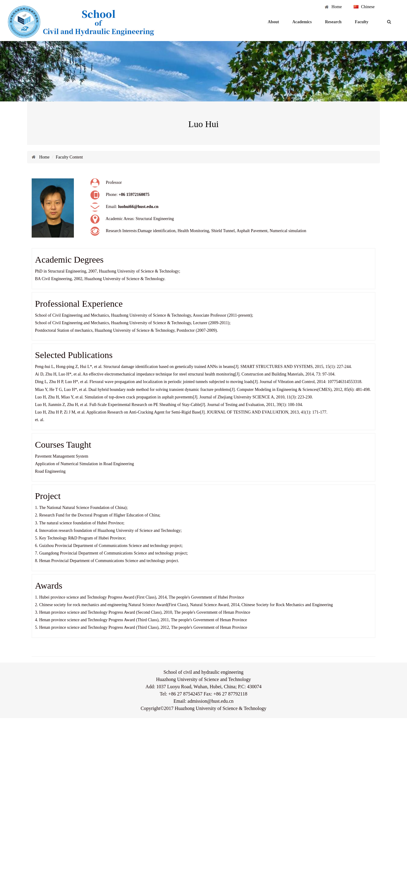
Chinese (367, 7)
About (273, 22)
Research (333, 22)
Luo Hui (203, 124)
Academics (302, 22)
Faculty (361, 22)
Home (336, 7)
